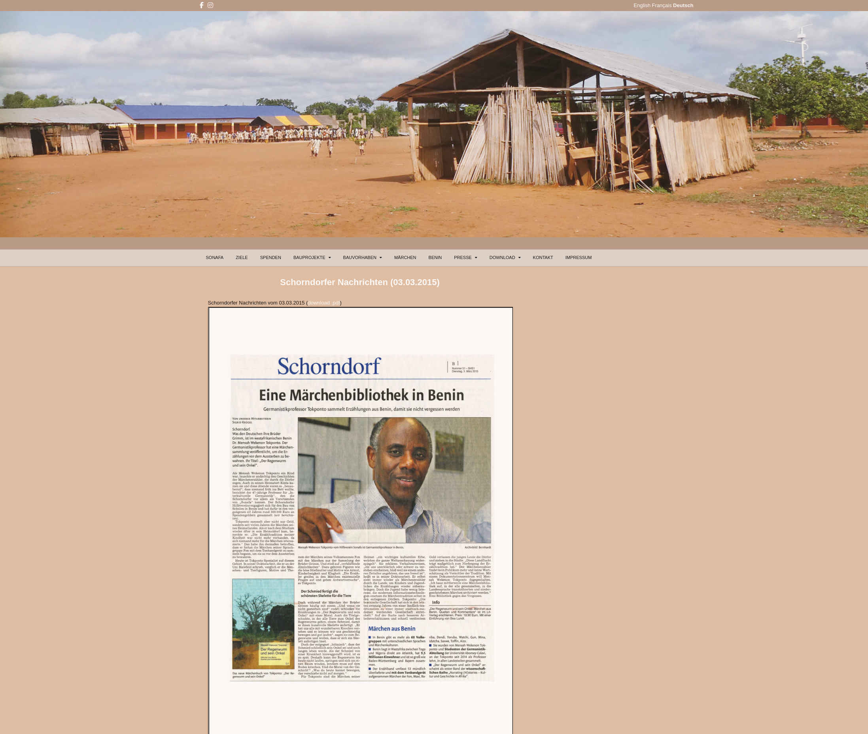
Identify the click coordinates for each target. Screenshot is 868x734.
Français (662, 5)
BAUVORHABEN (359, 257)
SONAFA (215, 257)
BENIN (435, 257)
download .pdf (324, 303)
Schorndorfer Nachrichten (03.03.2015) (359, 282)
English (642, 5)
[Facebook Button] (202, 5)
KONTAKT (543, 257)
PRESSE (463, 257)
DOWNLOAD (502, 257)
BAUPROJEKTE (309, 257)
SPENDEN (270, 257)
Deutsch (683, 5)
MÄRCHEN (405, 257)
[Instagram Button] (210, 5)
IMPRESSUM (578, 257)
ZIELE (242, 257)
